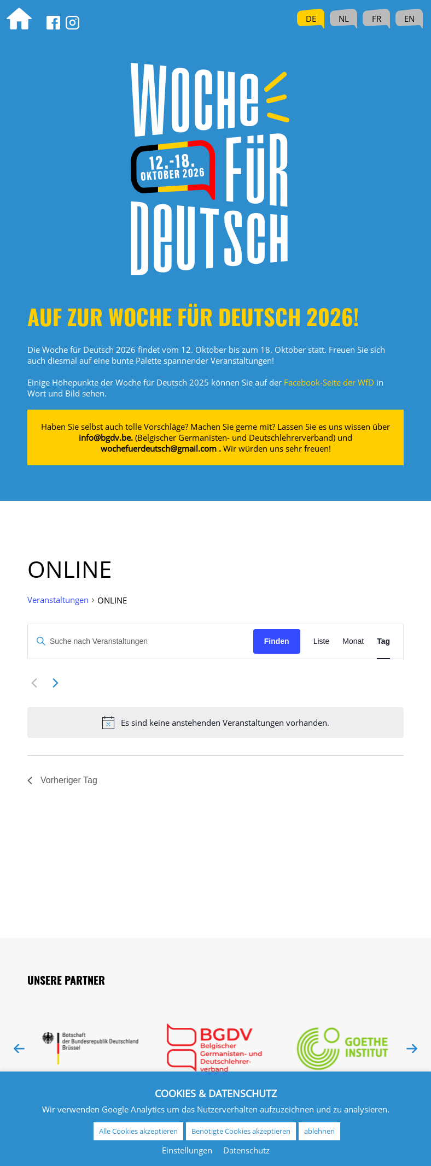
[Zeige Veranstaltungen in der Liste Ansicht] (321, 641)
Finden (276, 641)
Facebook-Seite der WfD (329, 382)
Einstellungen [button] (187, 1150)
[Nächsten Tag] (55, 683)
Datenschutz (246, 1150)
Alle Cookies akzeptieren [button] (138, 1131)
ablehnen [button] (319, 1131)
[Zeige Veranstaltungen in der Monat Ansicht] (353, 641)
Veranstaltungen (58, 599)
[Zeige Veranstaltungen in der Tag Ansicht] (383, 641)
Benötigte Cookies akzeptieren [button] (240, 1131)
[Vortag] (33, 683)
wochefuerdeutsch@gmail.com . (161, 448)
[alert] (215, 722)
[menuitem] (310, 19)
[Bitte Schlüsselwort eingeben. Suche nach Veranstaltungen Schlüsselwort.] (140, 641)
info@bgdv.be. (106, 437)
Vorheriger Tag (62, 780)
